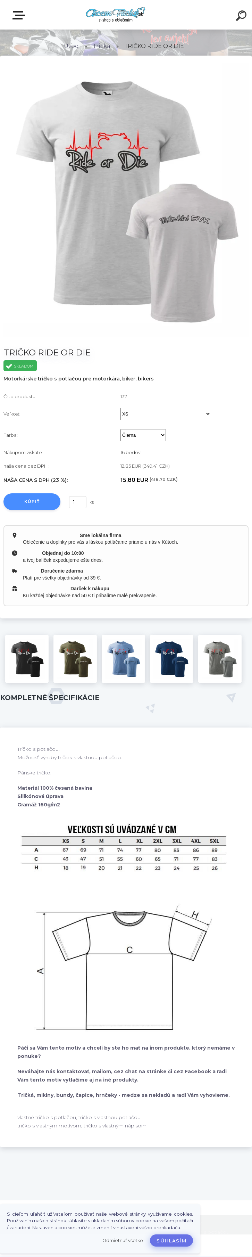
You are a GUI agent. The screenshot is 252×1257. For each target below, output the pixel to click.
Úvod (71, 46)
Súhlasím (171, 1240)
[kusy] (77, 502)
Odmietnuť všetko (122, 1240)
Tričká (101, 46)
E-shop (20, 15)
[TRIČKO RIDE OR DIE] (27, 659)
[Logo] (115, 14)
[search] (242, 17)
